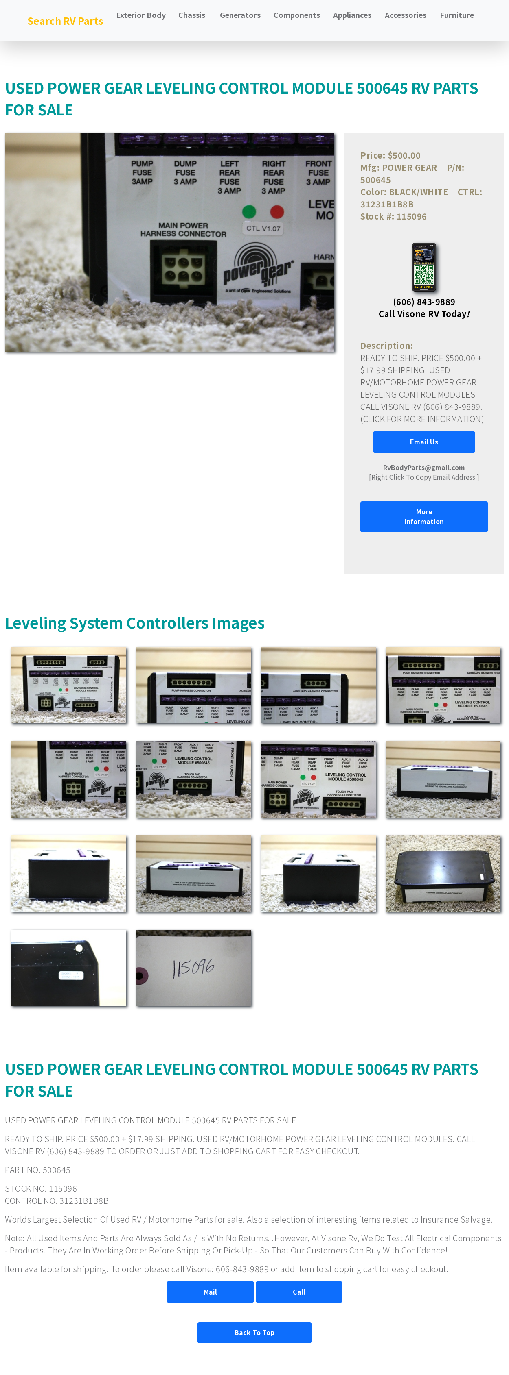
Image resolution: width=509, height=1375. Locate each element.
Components (297, 14)
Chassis (191, 14)
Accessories (405, 14)
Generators (240, 14)
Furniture (457, 14)
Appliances (352, 14)
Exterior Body (141, 14)
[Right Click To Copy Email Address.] (424, 472)
